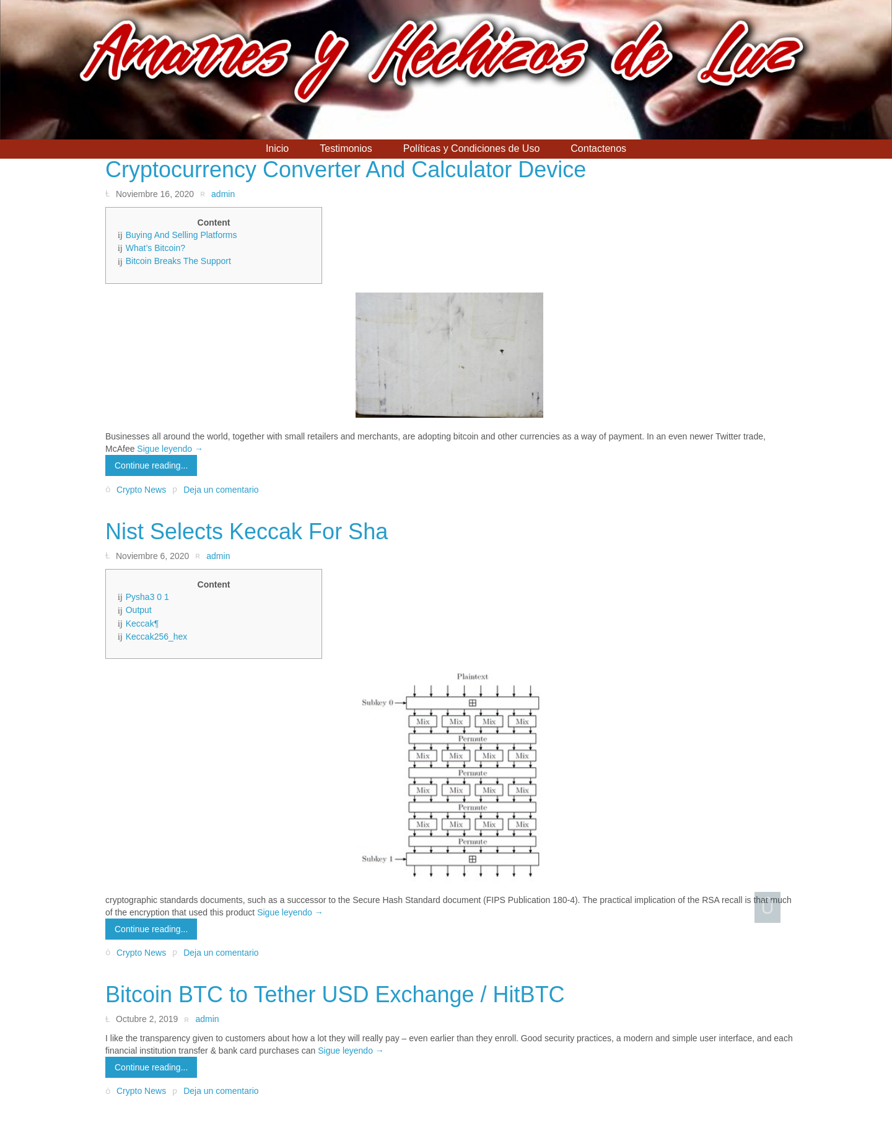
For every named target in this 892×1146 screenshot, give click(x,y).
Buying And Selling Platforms (181, 235)
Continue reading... (151, 465)
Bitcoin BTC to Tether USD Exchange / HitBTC (335, 994)
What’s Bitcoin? (155, 248)
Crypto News (141, 490)
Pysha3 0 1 (147, 597)
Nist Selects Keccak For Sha (246, 531)
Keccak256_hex (157, 636)
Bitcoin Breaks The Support (178, 261)
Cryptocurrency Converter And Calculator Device (345, 169)
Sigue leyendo (170, 449)
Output (139, 610)
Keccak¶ (142, 623)
